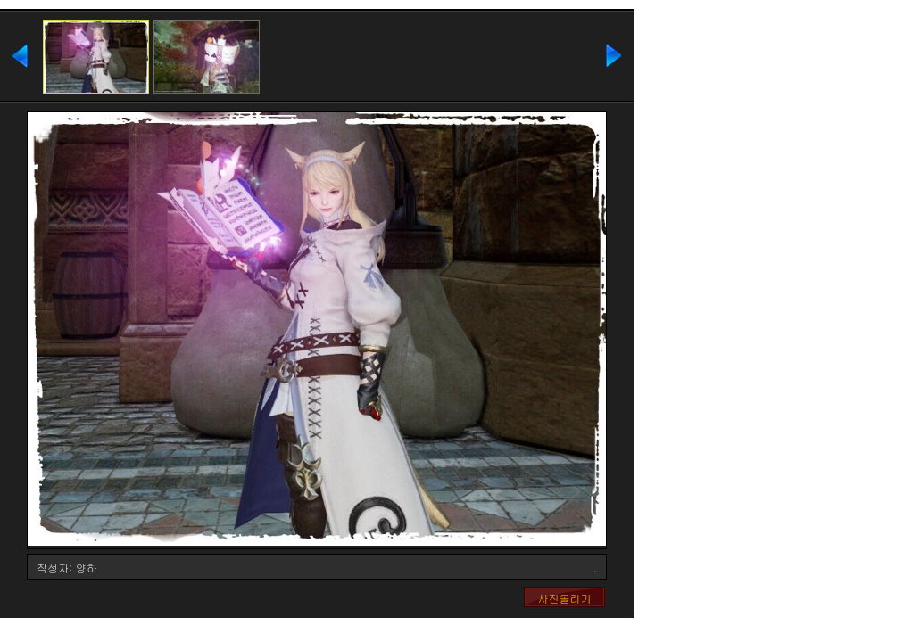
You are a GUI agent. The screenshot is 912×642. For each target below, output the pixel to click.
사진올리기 (565, 597)
